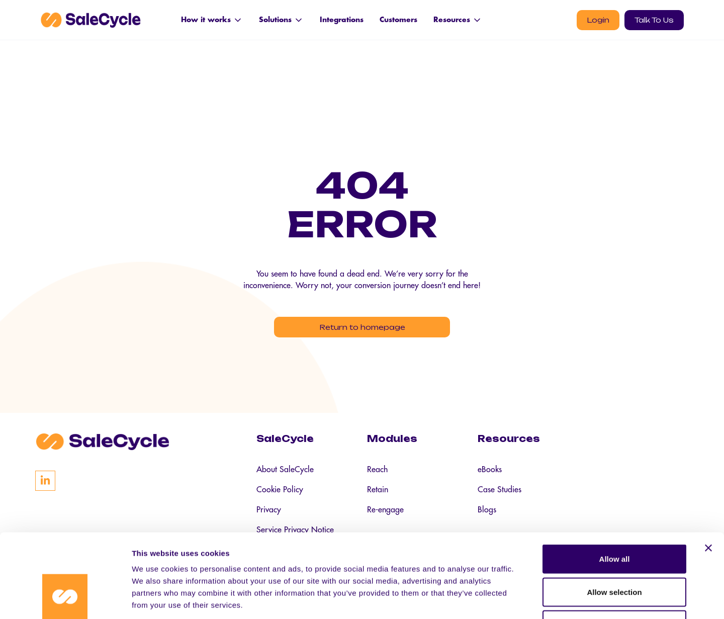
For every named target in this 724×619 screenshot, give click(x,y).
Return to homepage (362, 327)
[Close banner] (708, 476)
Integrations (342, 19)
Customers (398, 19)
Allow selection (614, 520)
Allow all (614, 487)
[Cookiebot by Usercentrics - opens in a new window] (65, 599)
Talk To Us (654, 20)
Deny (614, 553)
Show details (527, 599)
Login (598, 20)
